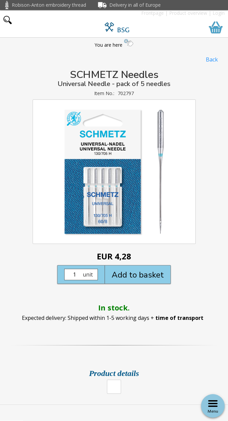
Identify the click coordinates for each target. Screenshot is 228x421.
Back (212, 59)
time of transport (179, 318)
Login (219, 13)
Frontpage (152, 13)
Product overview (188, 13)
